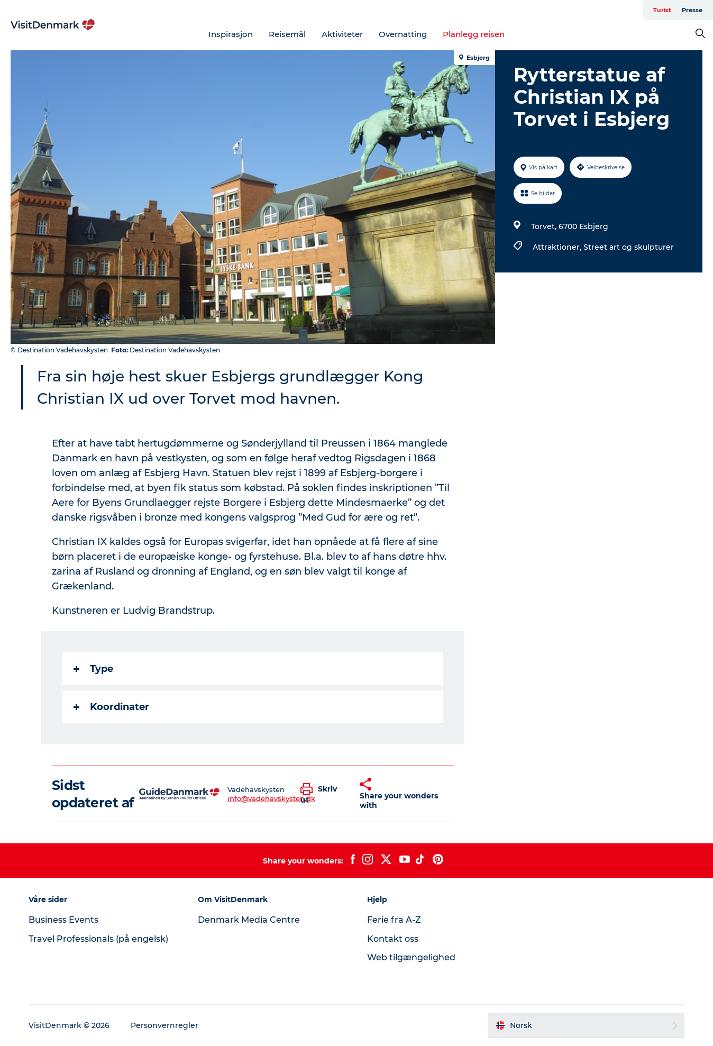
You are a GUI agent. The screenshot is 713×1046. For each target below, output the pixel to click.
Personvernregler (164, 1025)
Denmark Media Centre (249, 920)
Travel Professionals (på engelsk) (98, 939)
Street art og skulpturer (628, 247)
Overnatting (403, 34)
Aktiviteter (342, 34)
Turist (662, 10)
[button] (322, 794)
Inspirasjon (230, 34)
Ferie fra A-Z (394, 920)
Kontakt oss (392, 939)
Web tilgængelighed (411, 957)
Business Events (63, 920)
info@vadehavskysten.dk (271, 798)
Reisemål (287, 34)
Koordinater (111, 707)
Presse (692, 10)
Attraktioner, (558, 247)
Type (93, 669)
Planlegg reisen (474, 34)
